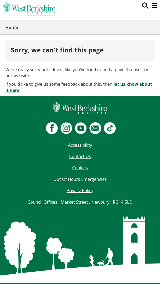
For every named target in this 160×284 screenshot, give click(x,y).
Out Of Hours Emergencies (80, 179)
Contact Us (80, 156)
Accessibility (80, 145)
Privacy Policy (80, 190)
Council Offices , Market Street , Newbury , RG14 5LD (80, 202)
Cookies (80, 168)
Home (11, 27)
